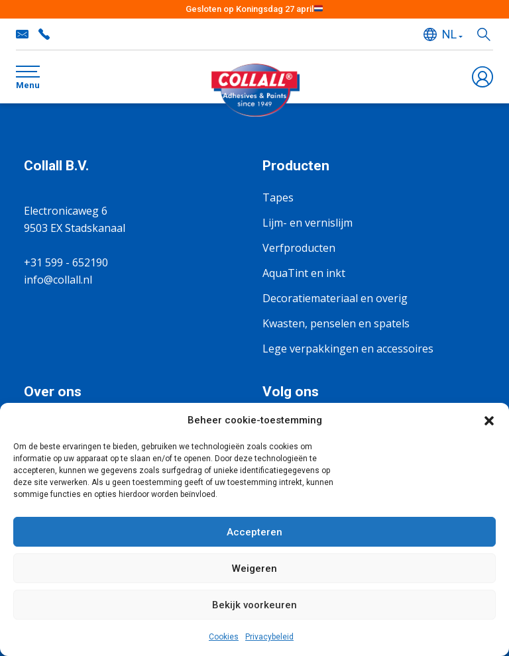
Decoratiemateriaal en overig (335, 298)
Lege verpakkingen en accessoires (347, 348)
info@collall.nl (22, 34)
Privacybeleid (269, 636)
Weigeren (254, 568)
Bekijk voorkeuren (254, 605)
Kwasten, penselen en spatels (336, 323)
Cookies (224, 636)
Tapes (278, 197)
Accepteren (254, 532)
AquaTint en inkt (303, 273)
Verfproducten (298, 248)
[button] (489, 420)
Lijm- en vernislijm (307, 222)
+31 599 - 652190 (43, 34)
